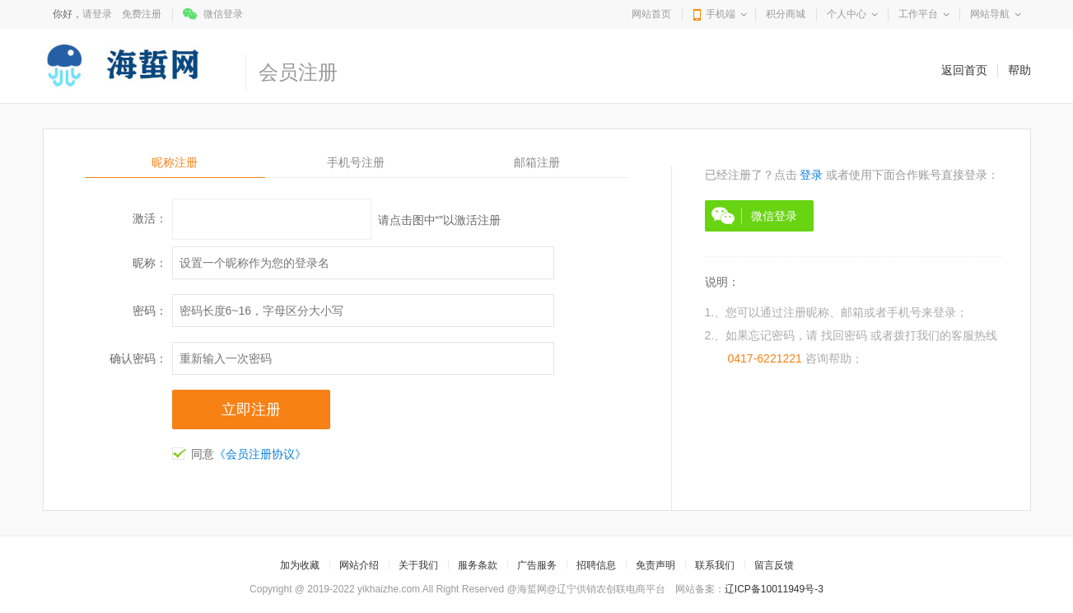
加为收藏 (300, 565)
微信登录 (223, 14)
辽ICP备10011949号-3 (774, 589)
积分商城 (785, 14)
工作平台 (918, 14)
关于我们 (418, 565)
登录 (811, 174)
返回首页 (964, 70)
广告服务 (537, 565)
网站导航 (990, 14)
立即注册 (251, 409)
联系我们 (715, 565)
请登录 (97, 14)
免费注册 (141, 14)
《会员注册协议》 (260, 454)
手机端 (720, 14)
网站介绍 (359, 565)
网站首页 (651, 14)
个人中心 (846, 14)
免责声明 (655, 565)
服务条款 (477, 565)
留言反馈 (774, 565)
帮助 (1019, 70)
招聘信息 (596, 565)
